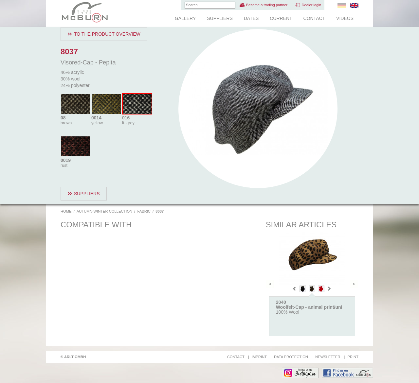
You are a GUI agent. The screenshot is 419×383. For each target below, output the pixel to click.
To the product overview (107, 34)
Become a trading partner (266, 5)
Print (352, 357)
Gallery (185, 18)
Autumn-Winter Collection (104, 211)
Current (281, 18)
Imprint (259, 357)
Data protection (291, 357)
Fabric (144, 211)
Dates (251, 18)
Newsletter (327, 357)
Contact (314, 18)
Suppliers (220, 18)
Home (66, 211)
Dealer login (311, 5)
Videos (345, 18)
